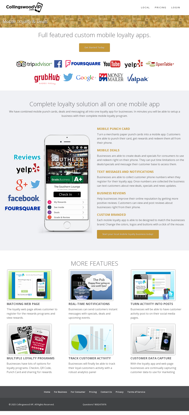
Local (145, 7)
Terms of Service (136, 391)
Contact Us (106, 391)
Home (47, 391)
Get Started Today (94, 47)
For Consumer (78, 391)
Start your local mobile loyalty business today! (127, 234)
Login (175, 7)
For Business (60, 391)
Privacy (120, 391)
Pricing (160, 7)
